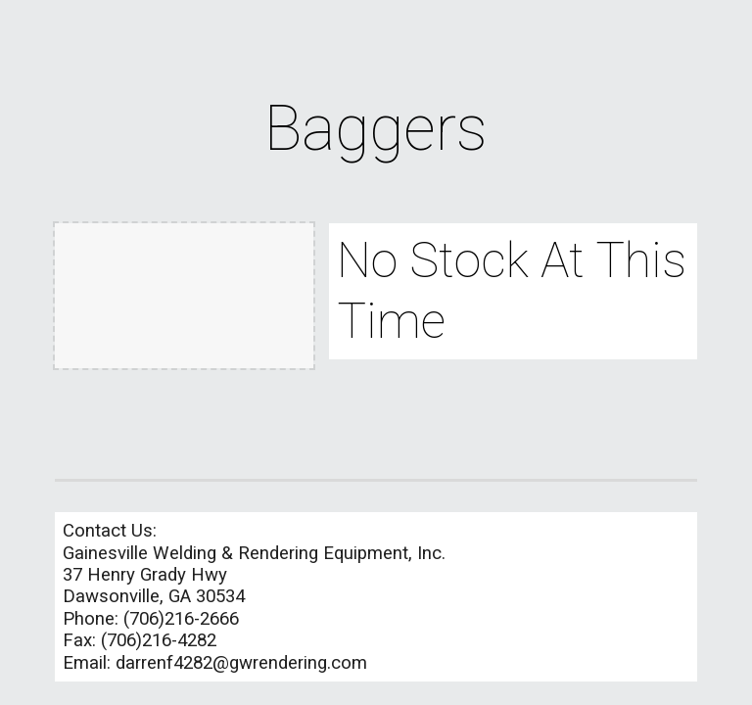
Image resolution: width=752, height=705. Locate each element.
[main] (375, 129)
